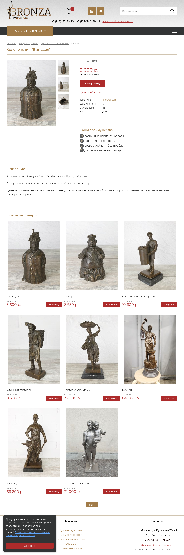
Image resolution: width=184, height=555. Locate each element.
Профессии (110, 99)
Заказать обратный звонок (118, 21)
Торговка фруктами (77, 390)
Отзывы (71, 543)
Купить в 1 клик (90, 92)
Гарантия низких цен (71, 539)
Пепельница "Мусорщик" (139, 296)
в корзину (92, 83)
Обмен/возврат (71, 534)
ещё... (92, 504)
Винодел (13, 296)
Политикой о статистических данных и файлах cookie (28, 534)
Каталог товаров (28, 30)
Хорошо (29, 545)
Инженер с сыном (76, 483)
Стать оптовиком (71, 548)
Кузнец (127, 390)
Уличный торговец (19, 390)
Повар (68, 296)
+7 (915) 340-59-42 (156, 540)
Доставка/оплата (71, 530)
